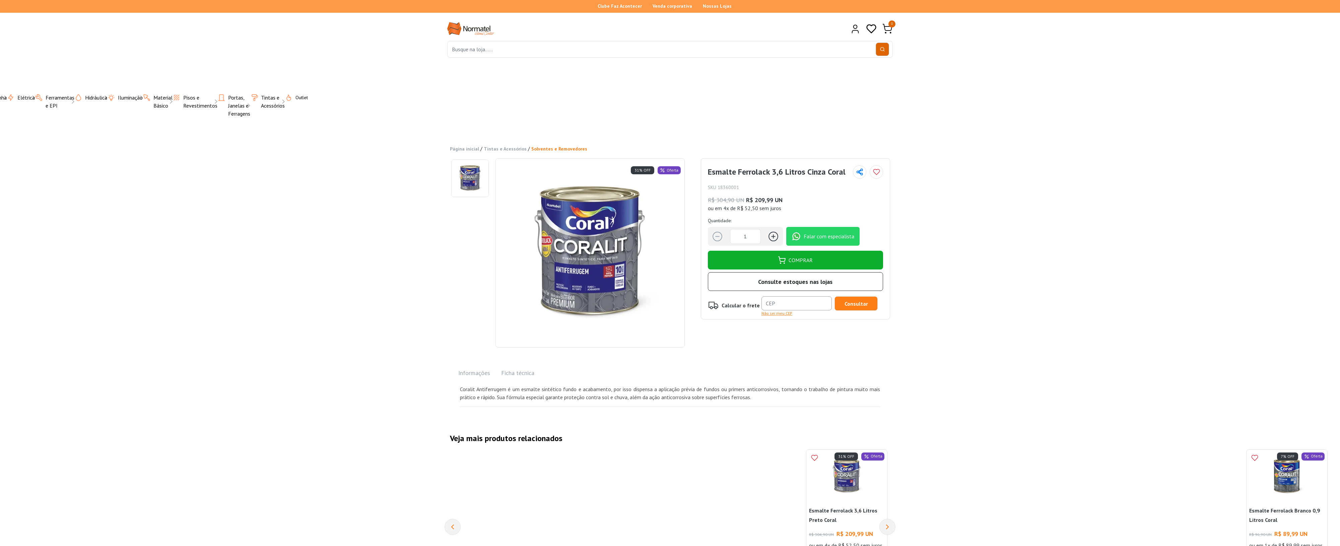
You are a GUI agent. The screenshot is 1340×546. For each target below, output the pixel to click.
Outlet (292, 98)
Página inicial (464, 149)
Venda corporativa (672, 6)
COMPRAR (795, 260)
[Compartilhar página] (859, 172)
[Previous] (453, 527)
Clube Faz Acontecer (620, 6)
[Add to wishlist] (876, 172)
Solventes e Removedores (559, 149)
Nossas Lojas (717, 6)
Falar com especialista (823, 236)
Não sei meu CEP (776, 313)
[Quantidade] (745, 236)
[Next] (887, 527)
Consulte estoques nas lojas (795, 281)
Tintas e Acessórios (505, 149)
